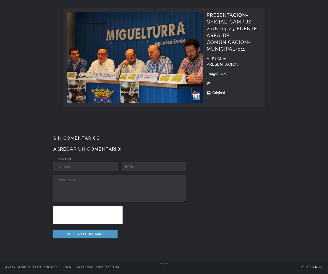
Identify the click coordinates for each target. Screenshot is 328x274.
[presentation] (88, 215)
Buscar (310, 267)
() (64, 159)
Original (218, 93)
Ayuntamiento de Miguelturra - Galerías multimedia (62, 267)
